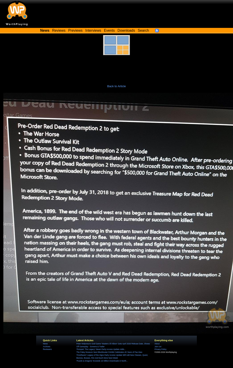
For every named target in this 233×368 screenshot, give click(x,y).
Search (143, 30)
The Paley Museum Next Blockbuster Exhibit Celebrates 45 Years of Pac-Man (109, 352)
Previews (75, 30)
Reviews (59, 30)
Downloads (126, 30)
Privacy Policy (160, 349)
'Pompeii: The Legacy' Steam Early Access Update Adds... (101, 349)
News (45, 344)
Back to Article (116, 86)
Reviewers (47, 349)
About (156, 344)
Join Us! (157, 346)
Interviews (93, 30)
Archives (46, 346)
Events (109, 30)
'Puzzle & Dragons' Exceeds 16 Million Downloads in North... (102, 361)
